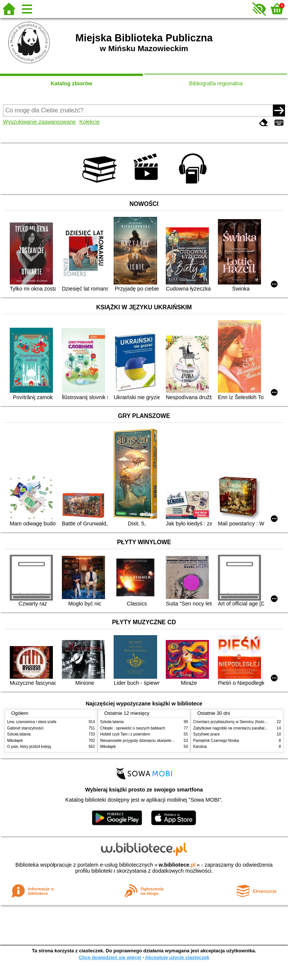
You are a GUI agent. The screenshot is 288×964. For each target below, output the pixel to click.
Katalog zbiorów (71, 83)
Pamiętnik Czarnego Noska (216, 741)
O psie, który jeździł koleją (29, 747)
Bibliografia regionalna (215, 83)
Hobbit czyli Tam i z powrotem (125, 734)
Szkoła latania (19, 734)
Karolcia (200, 747)
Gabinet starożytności (25, 728)
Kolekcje (90, 122)
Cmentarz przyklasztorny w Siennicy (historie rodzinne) (239, 722)
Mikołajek (15, 741)
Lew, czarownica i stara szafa (31, 722)
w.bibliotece (177, 865)
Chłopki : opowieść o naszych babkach (132, 728)
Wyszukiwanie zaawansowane (39, 122)
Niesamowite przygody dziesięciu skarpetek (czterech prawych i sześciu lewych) (167, 741)
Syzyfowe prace (206, 734)
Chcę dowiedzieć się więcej (110, 957)
